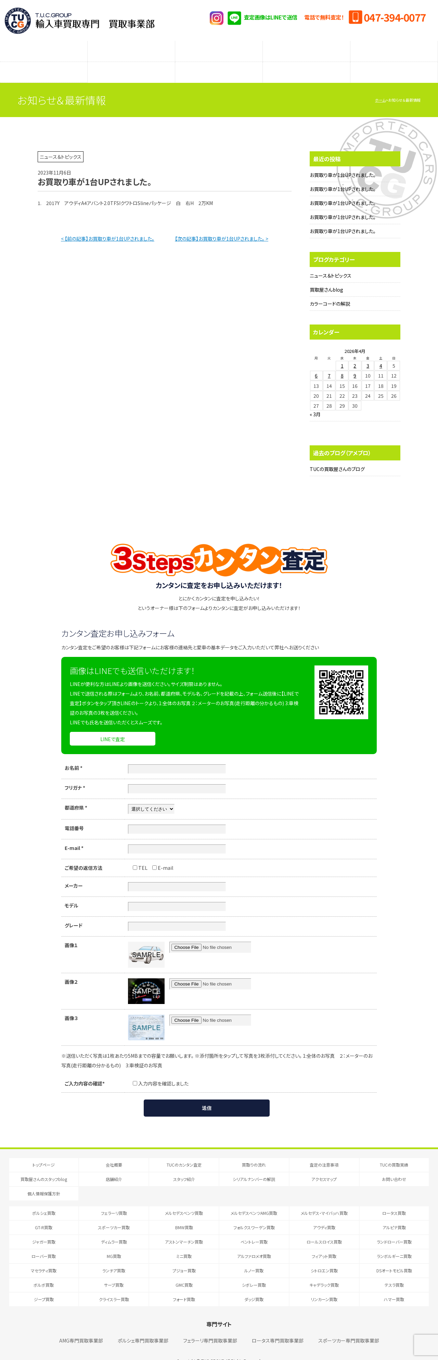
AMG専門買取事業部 (81, 1326)
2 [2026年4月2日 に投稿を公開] (354, 351)
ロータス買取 (394, 1199)
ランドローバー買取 (394, 1228)
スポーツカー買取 (114, 1214)
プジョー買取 (184, 1257)
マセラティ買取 (43, 1257)
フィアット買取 (324, 1242)
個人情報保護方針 (43, 1180)
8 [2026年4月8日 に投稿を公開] (342, 361)
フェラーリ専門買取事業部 (210, 1326)
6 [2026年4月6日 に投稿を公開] (316, 361)
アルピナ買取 (394, 1214)
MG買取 (114, 1242)
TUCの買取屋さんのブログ (337, 455)
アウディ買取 (324, 1214)
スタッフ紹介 (218, 62)
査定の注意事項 (219, 48)
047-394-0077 (395, 17)
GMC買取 (184, 1271)
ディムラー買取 (114, 1228)
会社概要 (114, 1151)
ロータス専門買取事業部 (278, 1326)
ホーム (380, 86)
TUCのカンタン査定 (43, 48)
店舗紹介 (131, 62)
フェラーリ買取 (114, 1199)
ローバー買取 (43, 1242)
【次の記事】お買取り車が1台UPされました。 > (221, 224)
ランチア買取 (113, 1257)
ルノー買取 (253, 1257)
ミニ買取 (184, 1242)
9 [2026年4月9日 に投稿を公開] (354, 361)
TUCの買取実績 (394, 48)
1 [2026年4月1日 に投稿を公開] (342, 351)
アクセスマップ (394, 62)
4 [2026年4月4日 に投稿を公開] (380, 351)
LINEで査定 (112, 725)
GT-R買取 (43, 1214)
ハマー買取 (394, 1285)
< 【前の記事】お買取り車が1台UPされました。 (107, 224)
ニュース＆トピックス (330, 261)
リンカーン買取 (324, 1285)
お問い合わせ (394, 1165)
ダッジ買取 (253, 1285)
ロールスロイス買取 (324, 1228)
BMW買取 (184, 1214)
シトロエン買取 (324, 1257)
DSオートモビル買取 (394, 1257)
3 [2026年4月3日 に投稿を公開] (367, 351)
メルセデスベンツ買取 (184, 1199)
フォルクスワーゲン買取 (254, 1214)
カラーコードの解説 (330, 290)
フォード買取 (184, 1285)
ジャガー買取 (43, 1228)
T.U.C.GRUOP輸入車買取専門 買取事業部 (79, 20)
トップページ (44, 1151)
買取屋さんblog (326, 275)
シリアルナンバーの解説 (306, 62)
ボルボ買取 (44, 1271)
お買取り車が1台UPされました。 (343, 161)
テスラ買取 (394, 1271)
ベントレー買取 (254, 1228)
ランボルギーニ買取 (394, 1242)
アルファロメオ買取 (254, 1242)
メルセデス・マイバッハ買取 (324, 1199)
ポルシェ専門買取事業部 (143, 1326)
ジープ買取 (44, 1285)
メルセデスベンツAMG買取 (254, 1199)
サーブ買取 (114, 1271)
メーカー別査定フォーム (306, 48)
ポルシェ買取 (43, 1199)
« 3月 (315, 400)
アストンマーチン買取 (184, 1228)
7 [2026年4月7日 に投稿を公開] (329, 361)
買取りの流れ (131, 48)
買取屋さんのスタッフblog (44, 62)
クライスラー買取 (114, 1285)
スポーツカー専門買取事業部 (348, 1326)
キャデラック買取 (324, 1271)
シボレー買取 (254, 1271)
